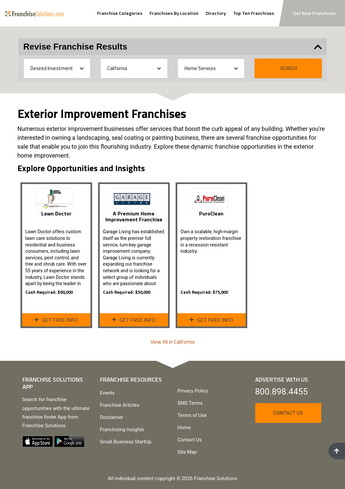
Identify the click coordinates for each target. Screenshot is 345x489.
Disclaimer (111, 417)
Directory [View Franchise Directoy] (216, 13)
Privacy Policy (193, 391)
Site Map (187, 452)
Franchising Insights (122, 430)
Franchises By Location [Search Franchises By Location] (174, 13)
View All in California (172, 342)
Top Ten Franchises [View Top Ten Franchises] (253, 13)
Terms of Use (192, 415)
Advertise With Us (281, 379)
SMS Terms (190, 403)
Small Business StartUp (126, 442)
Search (288, 68)
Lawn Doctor (56, 213)
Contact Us (190, 440)
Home (184, 428)
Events (107, 393)
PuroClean (211, 213)
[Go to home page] (34, 13)
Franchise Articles (119, 405)
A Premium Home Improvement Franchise (133, 216)
